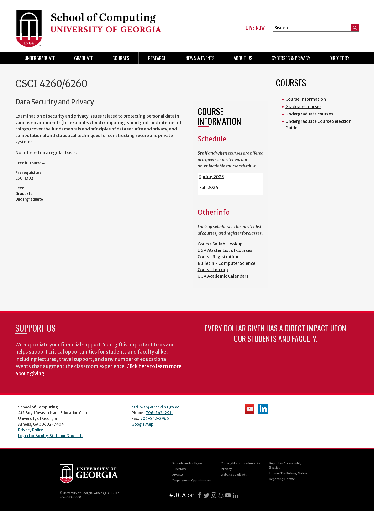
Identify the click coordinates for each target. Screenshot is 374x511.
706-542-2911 (159, 412)
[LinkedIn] (235, 495)
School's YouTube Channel (249, 409)
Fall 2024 (208, 187)
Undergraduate (40, 58)
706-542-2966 (154, 418)
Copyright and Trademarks (240, 463)
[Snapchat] (221, 495)
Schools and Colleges (187, 463)
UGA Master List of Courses (225, 250)
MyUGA (177, 474)
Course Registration (218, 257)
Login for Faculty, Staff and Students (50, 435)
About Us (243, 58)
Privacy (226, 469)
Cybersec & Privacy (291, 58)
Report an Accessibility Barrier (285, 465)
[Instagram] (213, 495)
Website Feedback (233, 474)
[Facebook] (199, 495)
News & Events (200, 58)
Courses (120, 58)
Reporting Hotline (282, 479)
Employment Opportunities (191, 480)
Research (157, 58)
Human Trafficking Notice (288, 473)
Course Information (305, 99)
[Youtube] (228, 495)
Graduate (83, 58)
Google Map (142, 424)
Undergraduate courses (309, 114)
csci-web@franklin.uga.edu (157, 407)
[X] (206, 495)
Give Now (255, 28)
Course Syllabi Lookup (220, 244)
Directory (339, 58)
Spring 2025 (211, 176)
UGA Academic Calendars (223, 276)
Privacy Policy (30, 430)
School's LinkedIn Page (264, 409)
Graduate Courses (303, 106)
